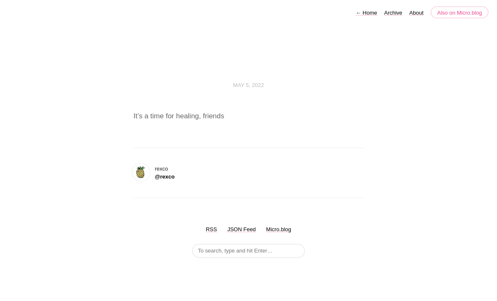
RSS (211, 229)
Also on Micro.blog (459, 13)
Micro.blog (278, 229)
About (416, 13)
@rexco (164, 176)
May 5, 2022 (248, 85)
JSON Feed (241, 229)
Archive (393, 13)
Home (366, 13)
